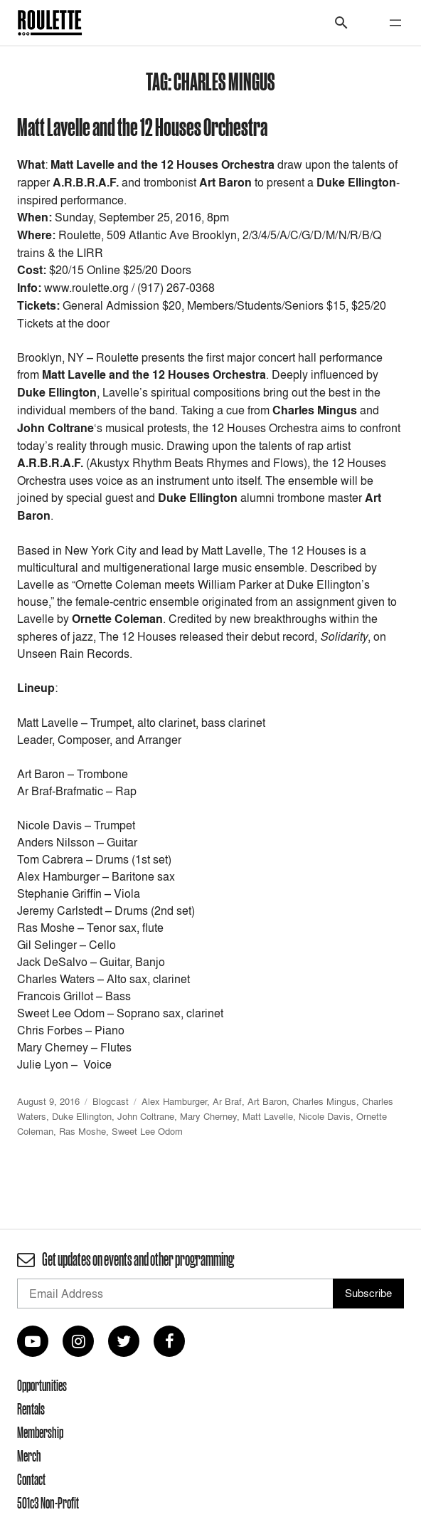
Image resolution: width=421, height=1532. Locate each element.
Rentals (31, 1409)
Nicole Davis (325, 1116)
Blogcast (110, 1101)
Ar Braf (227, 1101)
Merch (29, 1456)
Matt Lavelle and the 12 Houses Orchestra (142, 126)
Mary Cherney (208, 1116)
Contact (31, 1479)
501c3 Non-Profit (48, 1503)
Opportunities (42, 1385)
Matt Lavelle (268, 1116)
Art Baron (267, 1101)
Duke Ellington (82, 1116)
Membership (40, 1432)
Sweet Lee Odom (147, 1131)
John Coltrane (145, 1116)
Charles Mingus (324, 1101)
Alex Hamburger (174, 1101)
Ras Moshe (82, 1131)
